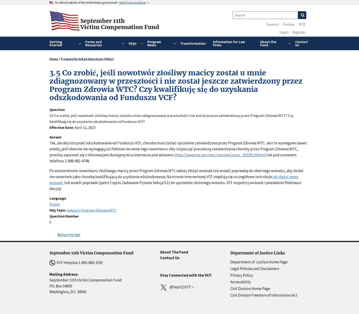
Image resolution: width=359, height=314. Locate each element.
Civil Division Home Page (250, 288)
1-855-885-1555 (91, 262)
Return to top (68, 234)
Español (272, 24)
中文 (302, 24)
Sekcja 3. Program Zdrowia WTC (91, 210)
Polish (54, 204)
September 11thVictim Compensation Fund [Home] (119, 24)
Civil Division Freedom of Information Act (263, 295)
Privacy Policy (241, 275)
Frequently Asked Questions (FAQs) (87, 59)
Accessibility (240, 281)
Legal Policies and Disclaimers (254, 268)
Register (299, 32)
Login (284, 32)
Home (53, 59)
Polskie (289, 24)
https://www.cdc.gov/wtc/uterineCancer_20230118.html (220, 154)
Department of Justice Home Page (259, 261)
